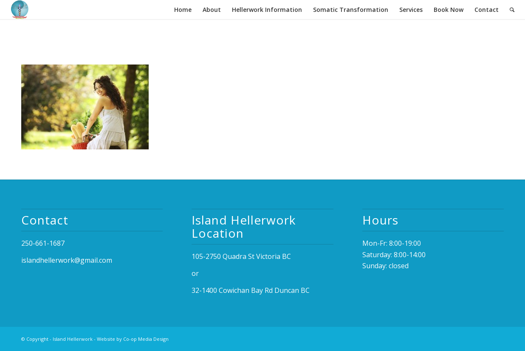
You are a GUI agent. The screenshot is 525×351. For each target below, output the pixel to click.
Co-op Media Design (146, 339)
